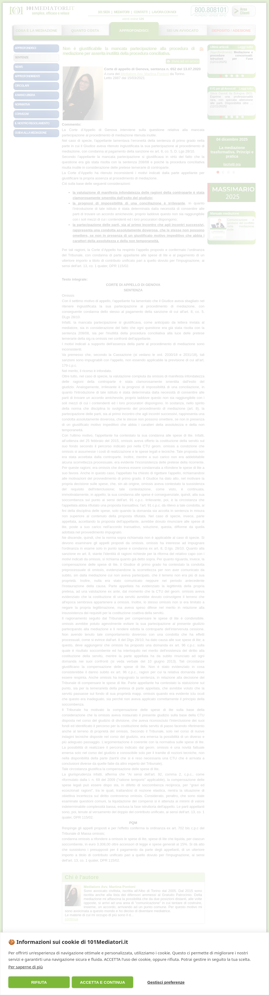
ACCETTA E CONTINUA (102, 982)
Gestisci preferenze (166, 982)
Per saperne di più (25, 966)
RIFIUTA (39, 982)
